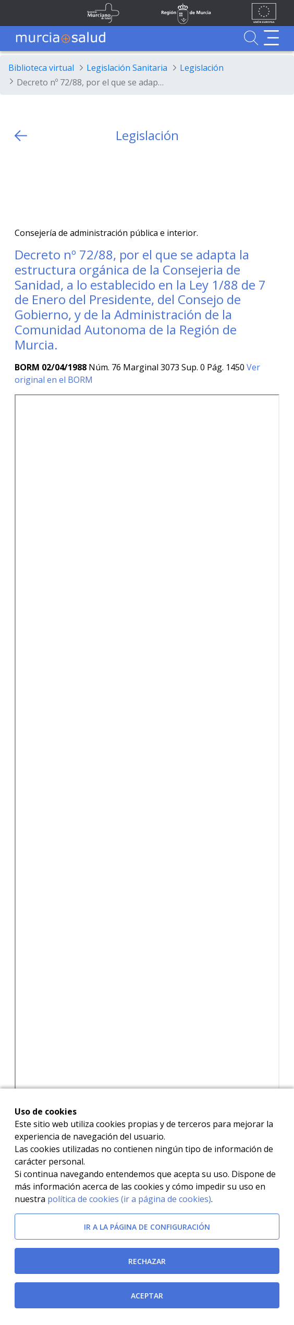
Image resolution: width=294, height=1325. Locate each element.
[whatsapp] (63, 185)
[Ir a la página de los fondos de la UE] (264, 13)
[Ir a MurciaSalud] (60, 37)
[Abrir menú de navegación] (271, 37)
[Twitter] (23, 185)
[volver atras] (21, 135)
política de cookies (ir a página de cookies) (129, 1199)
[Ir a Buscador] (251, 37)
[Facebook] (43, 185)
